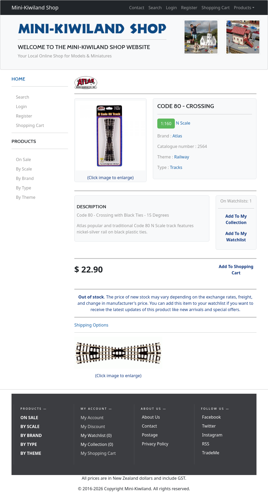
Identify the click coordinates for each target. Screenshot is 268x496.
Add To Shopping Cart (236, 270)
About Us (151, 417)
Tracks (176, 167)
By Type (23, 188)
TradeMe (210, 453)
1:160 (166, 123)
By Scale (24, 169)
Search (155, 7)
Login (171, 7)
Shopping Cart (216, 7)
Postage (150, 435)
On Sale (23, 159)
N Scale (183, 123)
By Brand (25, 178)
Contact (136, 7)
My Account (92, 417)
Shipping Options (91, 325)
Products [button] (242, 7)
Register (189, 7)
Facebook (211, 417)
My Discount (93, 426)
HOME (18, 79)
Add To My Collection (236, 219)
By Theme (26, 197)
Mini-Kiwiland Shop (35, 7)
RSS (205, 444)
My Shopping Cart (98, 453)
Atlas (177, 136)
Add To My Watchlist (236, 237)
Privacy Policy (155, 444)
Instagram (212, 435)
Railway (181, 157)
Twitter (209, 426)
